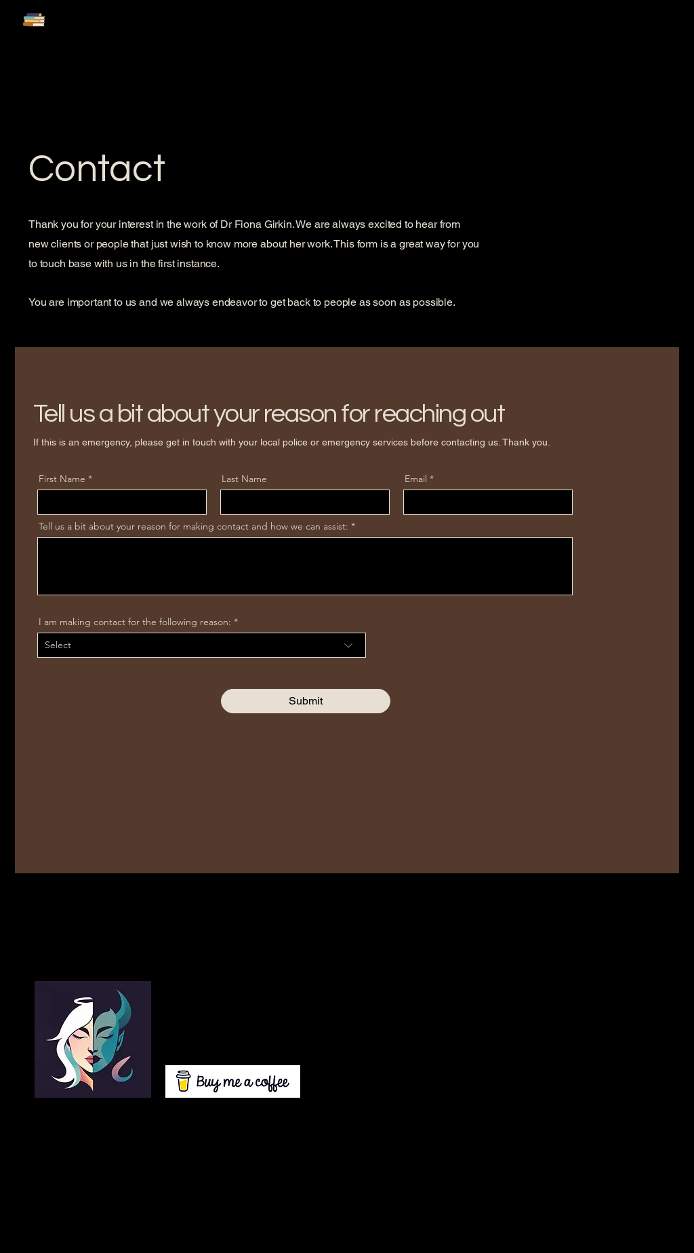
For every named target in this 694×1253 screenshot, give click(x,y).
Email (416, 478)
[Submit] (305, 701)
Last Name (244, 478)
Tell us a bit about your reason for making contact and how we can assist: (193, 526)
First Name (62, 478)
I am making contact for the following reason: (135, 621)
